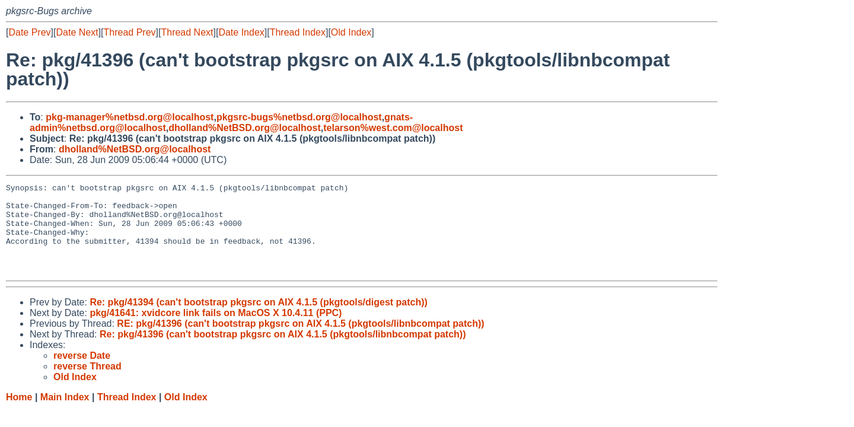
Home (19, 415)
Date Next (77, 32)
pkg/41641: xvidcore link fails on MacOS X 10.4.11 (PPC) (216, 331)
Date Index (241, 32)
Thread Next (187, 32)
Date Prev (29, 32)
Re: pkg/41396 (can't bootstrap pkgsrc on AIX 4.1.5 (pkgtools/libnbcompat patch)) (283, 352)
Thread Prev (130, 32)
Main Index (65, 415)
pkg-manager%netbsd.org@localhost (130, 117)
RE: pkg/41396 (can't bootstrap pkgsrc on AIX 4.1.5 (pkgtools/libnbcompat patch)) (300, 341)
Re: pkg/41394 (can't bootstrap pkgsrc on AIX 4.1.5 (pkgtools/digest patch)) (259, 320)
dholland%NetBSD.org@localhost (244, 128)
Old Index (351, 32)
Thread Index (298, 32)
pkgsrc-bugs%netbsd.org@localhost (299, 117)
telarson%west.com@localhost (393, 128)
